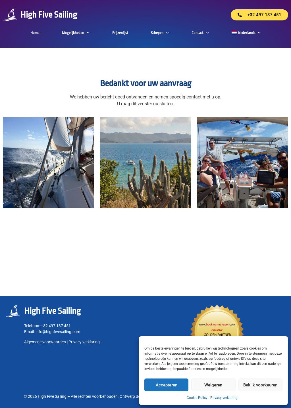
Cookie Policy (197, 398)
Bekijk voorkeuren (260, 385)
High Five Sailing (48, 15)
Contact (200, 33)
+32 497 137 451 (56, 325)
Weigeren (213, 385)
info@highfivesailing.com (58, 331)
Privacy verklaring (224, 398)
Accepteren (166, 385)
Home (34, 33)
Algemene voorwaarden (45, 342)
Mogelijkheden (76, 33)
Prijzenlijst (120, 33)
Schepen (160, 33)
